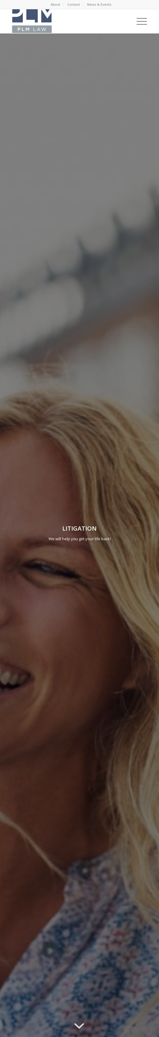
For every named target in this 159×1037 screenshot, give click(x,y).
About (55, 4)
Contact (73, 4)
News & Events (99, 4)
